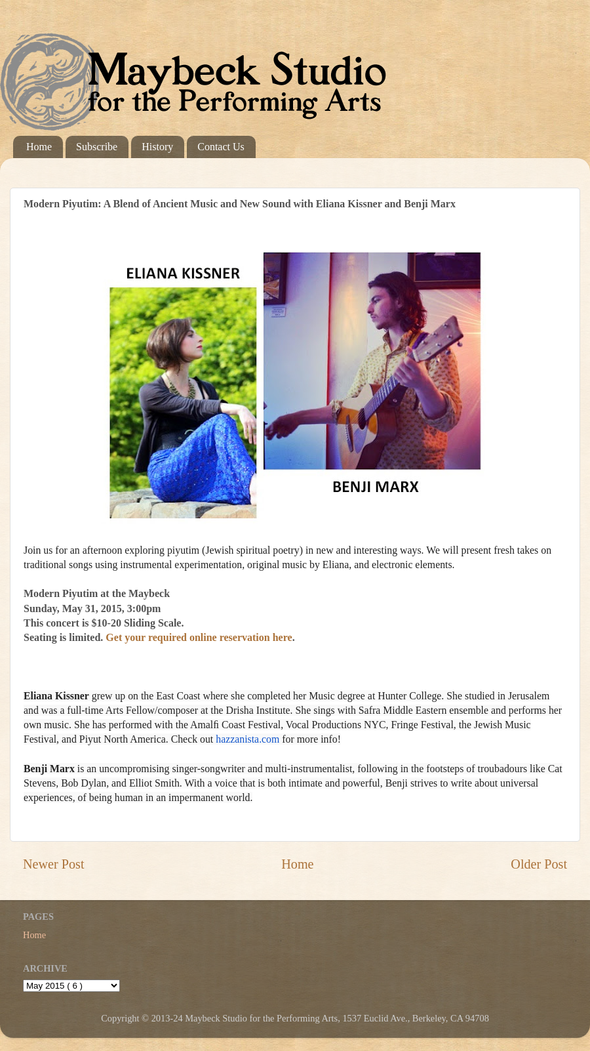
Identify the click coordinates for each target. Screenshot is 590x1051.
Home (39, 146)
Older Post (539, 864)
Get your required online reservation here (201, 637)
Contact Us (221, 146)
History (157, 146)
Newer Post (54, 864)
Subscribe (96, 146)
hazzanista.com (247, 739)
